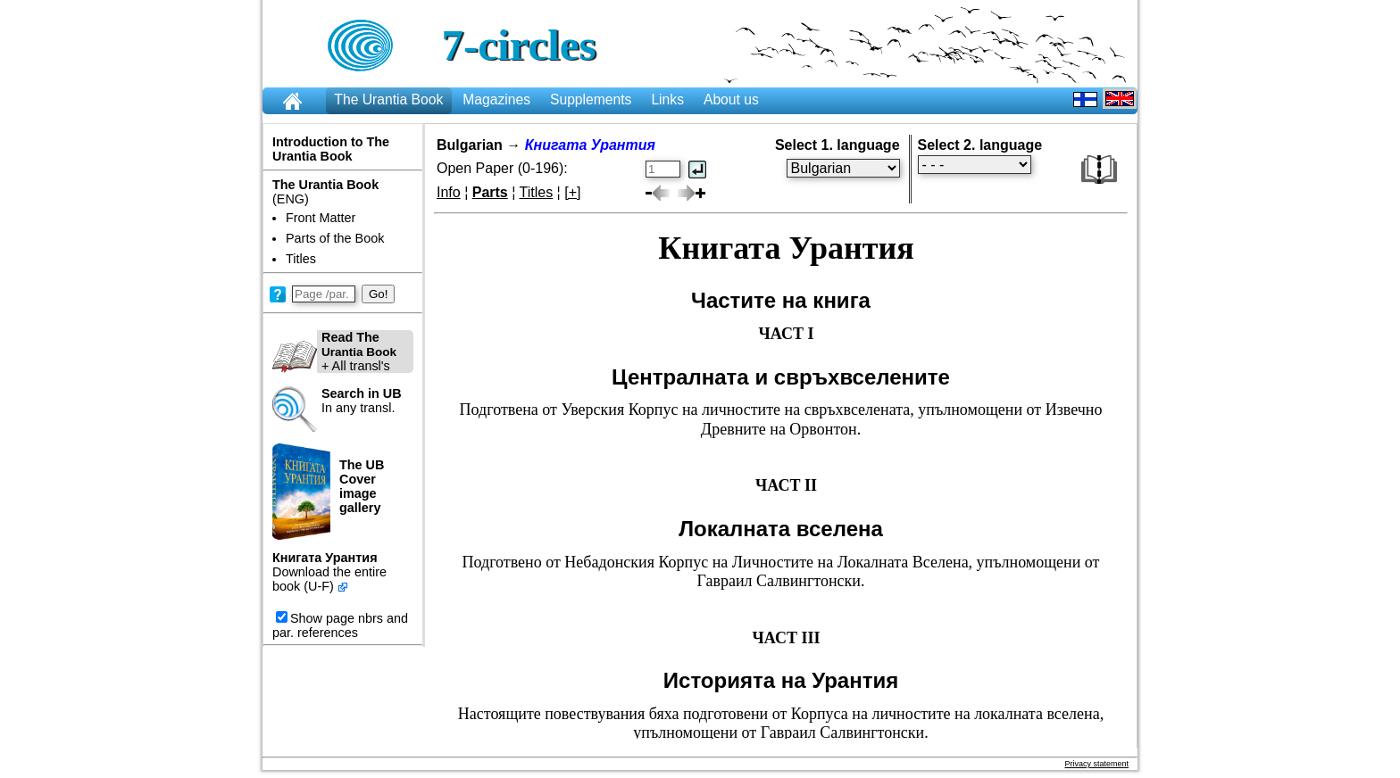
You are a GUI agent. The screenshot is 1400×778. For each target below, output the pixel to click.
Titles (301, 259)
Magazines (496, 99)
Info (449, 192)
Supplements (590, 99)
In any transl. (361, 400)
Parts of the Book (335, 238)
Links (667, 99)
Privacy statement (1096, 763)
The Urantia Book (388, 99)
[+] (572, 192)
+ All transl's (334, 351)
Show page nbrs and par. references (340, 625)
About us (731, 99)
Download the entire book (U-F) (329, 579)
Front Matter (320, 218)
